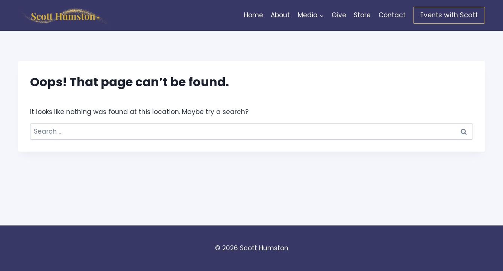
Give (339, 15)
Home (253, 15)
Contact (392, 15)
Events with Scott (449, 15)
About (280, 15)
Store (362, 15)
